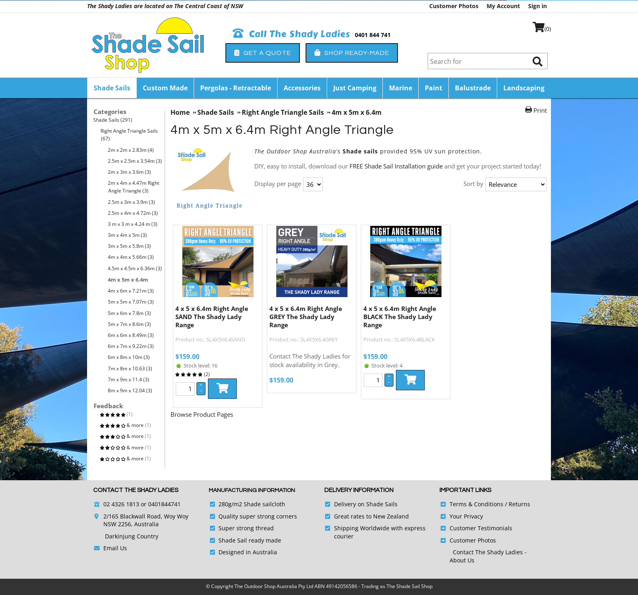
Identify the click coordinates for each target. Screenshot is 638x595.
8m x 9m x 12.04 (130, 390)
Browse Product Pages (201, 414)
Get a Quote (262, 52)
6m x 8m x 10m (129, 357)
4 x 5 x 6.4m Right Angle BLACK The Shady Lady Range (399, 316)
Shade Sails (112, 87)
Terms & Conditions (476, 504)
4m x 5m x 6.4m (128, 279)
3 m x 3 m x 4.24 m (132, 224)
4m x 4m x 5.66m (131, 257)
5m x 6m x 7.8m (129, 313)
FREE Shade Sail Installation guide (396, 166)
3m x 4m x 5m (127, 235)
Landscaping (523, 87)
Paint (433, 87)
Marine (400, 87)
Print (540, 110)
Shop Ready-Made (352, 52)
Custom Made (165, 87)
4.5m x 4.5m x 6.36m (135, 268)
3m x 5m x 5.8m (129, 246)
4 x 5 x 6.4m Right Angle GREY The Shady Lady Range (305, 316)
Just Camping (354, 87)
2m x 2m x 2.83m (131, 150)
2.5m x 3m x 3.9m (131, 202)
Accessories (302, 87)
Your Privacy (466, 516)
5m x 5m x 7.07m (131, 301)
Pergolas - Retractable (235, 87)
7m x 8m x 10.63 (130, 368)
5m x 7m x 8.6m (129, 324)
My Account (503, 6)
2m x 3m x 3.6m (129, 171)
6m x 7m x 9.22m (131, 346)
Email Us (115, 548)
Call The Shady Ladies (291, 34)
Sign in (537, 6)
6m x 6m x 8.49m (131, 335)
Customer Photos (453, 6)
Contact (464, 552)
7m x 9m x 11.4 (128, 379)
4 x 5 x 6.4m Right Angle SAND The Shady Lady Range (211, 316)
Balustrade (473, 87)
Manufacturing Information (252, 490)
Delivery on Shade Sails (366, 504)
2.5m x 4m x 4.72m (133, 213)
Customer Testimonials (481, 528)
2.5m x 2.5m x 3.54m (135, 161)
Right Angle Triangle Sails (129, 134)
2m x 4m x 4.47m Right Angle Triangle (133, 186)
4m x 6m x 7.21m (131, 290)
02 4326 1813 (121, 504)
